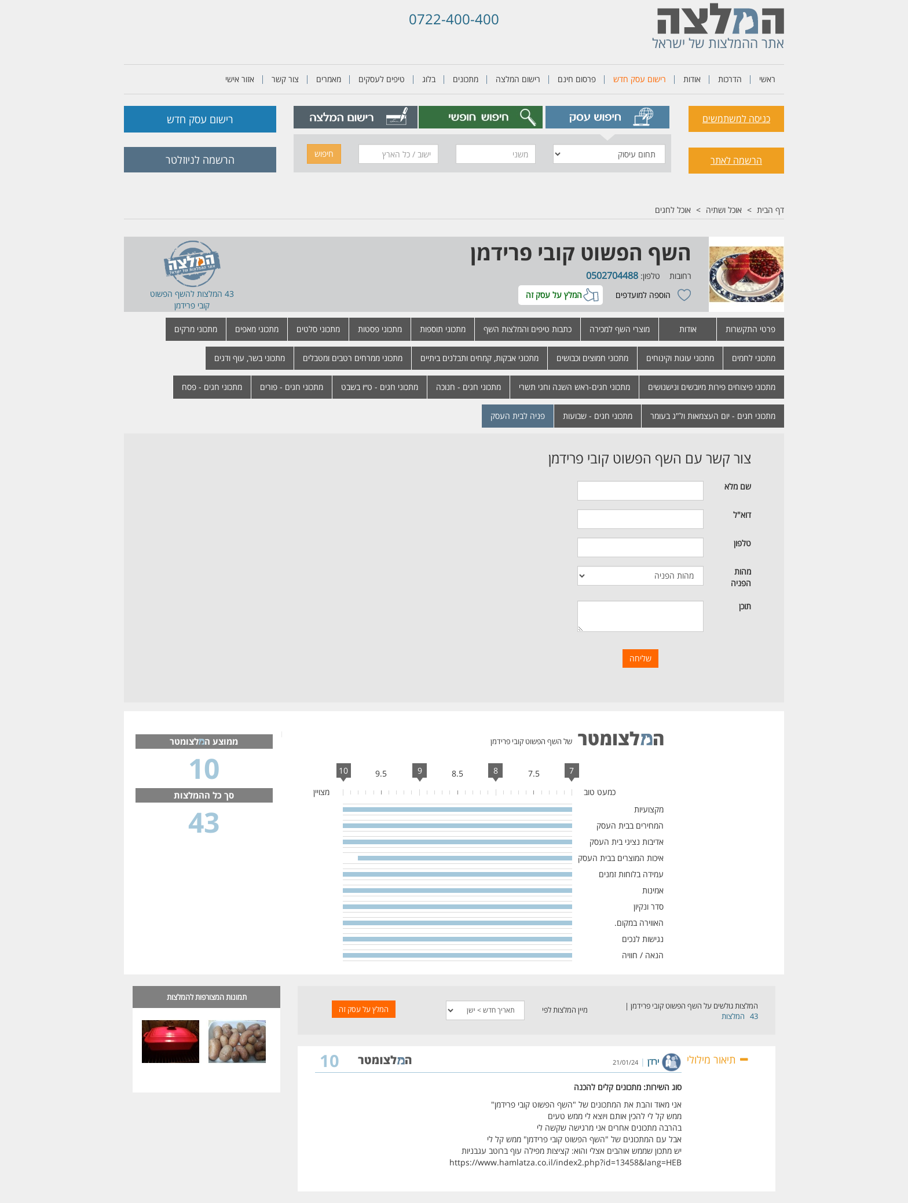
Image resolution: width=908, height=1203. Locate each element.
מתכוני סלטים (318, 328)
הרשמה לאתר (736, 160)
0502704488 (612, 275)
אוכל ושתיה (724, 209)
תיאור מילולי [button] (718, 1059)
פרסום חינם (577, 78)
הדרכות (730, 78)
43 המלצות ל (212, 293)
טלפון (742, 543)
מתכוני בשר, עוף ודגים (249, 357)
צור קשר (285, 78)
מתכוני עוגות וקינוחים (680, 357)
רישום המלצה (518, 78)
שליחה (640, 658)
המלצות (733, 1016)
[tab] (607, 117)
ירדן (653, 1061)
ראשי (767, 78)
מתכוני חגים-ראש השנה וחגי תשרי (574, 386)
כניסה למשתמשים (736, 118)
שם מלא (737, 486)
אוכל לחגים (673, 209)
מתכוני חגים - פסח (212, 386)
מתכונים (465, 78)
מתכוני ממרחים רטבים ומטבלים (352, 357)
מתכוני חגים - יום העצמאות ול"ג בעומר (712, 415)
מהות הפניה (741, 577)
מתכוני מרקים (195, 328)
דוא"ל (742, 514)
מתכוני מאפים (257, 328)
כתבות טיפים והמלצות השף (528, 328)
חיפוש (324, 153)
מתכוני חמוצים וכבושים (592, 357)
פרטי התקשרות (750, 328)
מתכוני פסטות (380, 328)
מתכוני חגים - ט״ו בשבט (379, 386)
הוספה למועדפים (643, 294)
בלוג (428, 78)
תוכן (745, 606)
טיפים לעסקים (381, 78)
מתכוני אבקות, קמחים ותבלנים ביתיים (479, 357)
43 (754, 1016)
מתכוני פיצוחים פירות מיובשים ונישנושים (711, 386)
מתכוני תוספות (443, 328)
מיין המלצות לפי (565, 1010)
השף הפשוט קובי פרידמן (580, 252)
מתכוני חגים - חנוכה (468, 386)
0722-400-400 (454, 18)
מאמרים (328, 78)
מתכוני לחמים (753, 357)
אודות (692, 78)
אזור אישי (239, 78)
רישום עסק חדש (639, 78)
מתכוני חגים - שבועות (597, 415)
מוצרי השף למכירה (620, 328)
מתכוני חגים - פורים (291, 386)
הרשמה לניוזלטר (200, 160)
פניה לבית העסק (517, 415)
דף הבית (770, 209)
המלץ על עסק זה (554, 294)
